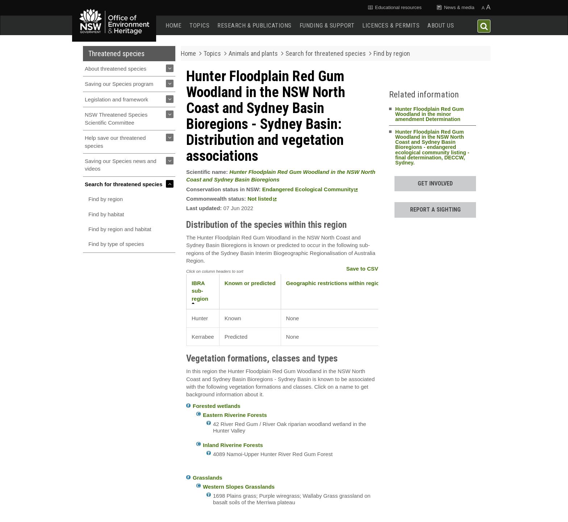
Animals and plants (253, 53)
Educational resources (394, 7)
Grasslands (207, 478)
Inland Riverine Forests (233, 445)
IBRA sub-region (200, 291)
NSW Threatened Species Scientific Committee (116, 118)
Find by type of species (116, 244)
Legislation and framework (116, 99)
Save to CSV (362, 269)
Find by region (105, 199)
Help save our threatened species (115, 142)
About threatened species (115, 69)
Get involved (435, 183)
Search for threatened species (123, 184)
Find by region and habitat (119, 229)
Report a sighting (435, 209)
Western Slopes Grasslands (239, 487)
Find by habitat (106, 214)
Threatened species (116, 53)
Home (173, 25)
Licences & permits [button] (390, 25)
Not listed (261, 199)
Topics (199, 25)
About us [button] (440, 25)
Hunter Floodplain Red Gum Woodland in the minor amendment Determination (429, 114)
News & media (455, 7)
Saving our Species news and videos (120, 165)
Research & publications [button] (254, 25)
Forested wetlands (217, 406)
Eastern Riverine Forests (235, 415)
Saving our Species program (119, 84)
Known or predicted (250, 283)
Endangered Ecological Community (310, 189)
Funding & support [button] (327, 25)
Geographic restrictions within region (334, 283)
